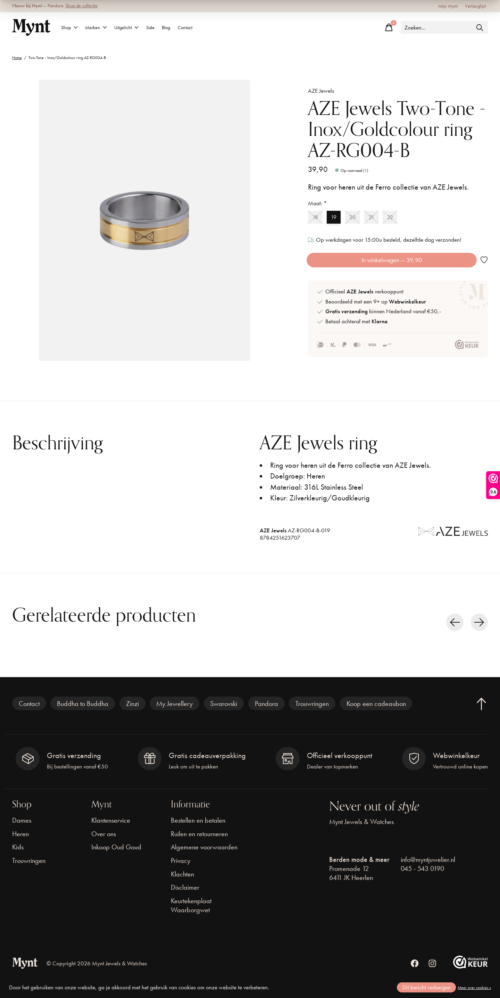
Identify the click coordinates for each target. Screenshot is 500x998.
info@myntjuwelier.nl (428, 866)
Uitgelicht (142, 27)
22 (403, 218)
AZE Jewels (321, 90)
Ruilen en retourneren (199, 841)
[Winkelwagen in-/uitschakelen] (389, 27)
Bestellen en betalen (198, 827)
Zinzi (132, 710)
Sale (172, 27)
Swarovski (223, 710)
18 (317, 218)
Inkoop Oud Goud (116, 854)
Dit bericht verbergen (426, 987)
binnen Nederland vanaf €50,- (383, 318)
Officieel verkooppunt (364, 299)
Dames (21, 827)
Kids (18, 854)
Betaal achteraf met (356, 328)
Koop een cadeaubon (376, 710)
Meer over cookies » (474, 987)
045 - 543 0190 (422, 875)
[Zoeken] (444, 27)
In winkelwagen (391, 264)
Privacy (180, 867)
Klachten (182, 881)
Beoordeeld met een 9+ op (375, 309)
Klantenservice (110, 827)
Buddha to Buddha (82, 710)
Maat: (317, 203)
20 (359, 218)
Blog (194, 27)
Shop (72, 27)
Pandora (266, 710)
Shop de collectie (81, 6)
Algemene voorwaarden (204, 854)
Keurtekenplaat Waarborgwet (191, 913)
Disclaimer (185, 894)
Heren (20, 841)
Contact (219, 27)
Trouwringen (312, 710)
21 (381, 218)
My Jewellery (174, 710)
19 (338, 218)
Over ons (103, 841)
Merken (105, 27)
